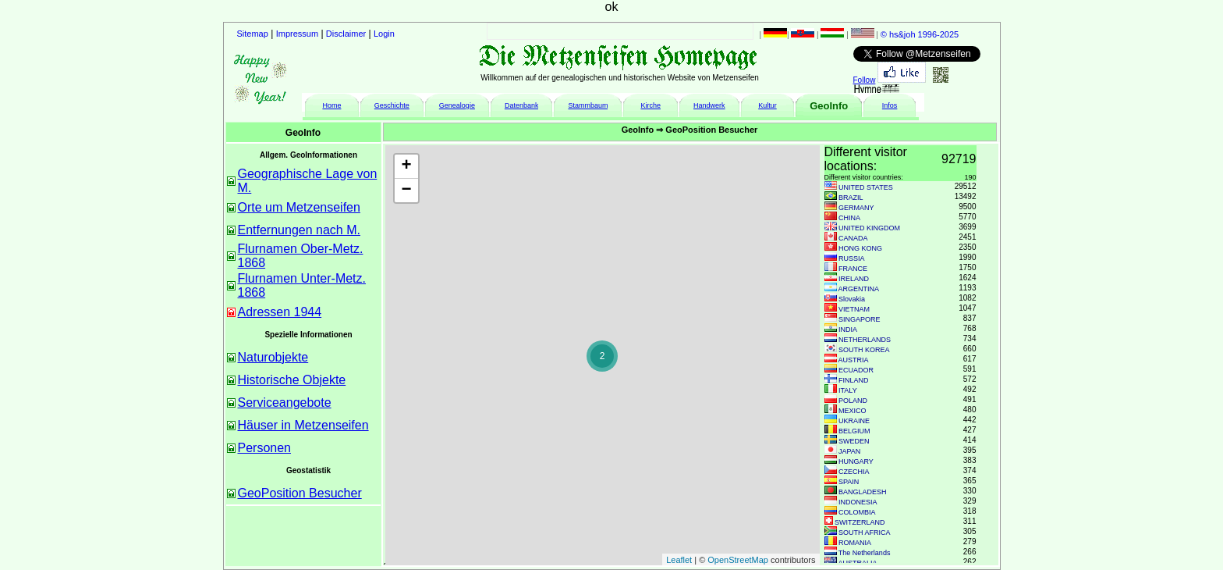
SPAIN (848, 482)
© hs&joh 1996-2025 (920, 34)
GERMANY (856, 208)
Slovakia (851, 299)
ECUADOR (856, 370)
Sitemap (252, 33)
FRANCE (852, 269)
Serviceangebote (284, 402)
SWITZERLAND (860, 522)
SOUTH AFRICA (864, 532)
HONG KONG (860, 248)
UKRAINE (854, 421)
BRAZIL (850, 197)
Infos (890, 105)
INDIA (847, 329)
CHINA (849, 218)
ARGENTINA (859, 289)
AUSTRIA (853, 360)
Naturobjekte (273, 357)
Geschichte (391, 105)
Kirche (650, 105)
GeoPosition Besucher (300, 493)
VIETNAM (854, 309)
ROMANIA (854, 543)
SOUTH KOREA (864, 350)
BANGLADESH (862, 492)
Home (331, 105)
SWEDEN (854, 441)
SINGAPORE (859, 319)
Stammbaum (588, 105)
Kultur (767, 105)
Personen (265, 447)
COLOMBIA (857, 512)
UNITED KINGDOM (869, 228)
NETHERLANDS (864, 340)
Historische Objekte (292, 380)
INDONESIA (857, 502)
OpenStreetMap (737, 560)
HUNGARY (856, 461)
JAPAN (849, 451)
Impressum (297, 33)
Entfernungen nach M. (299, 230)
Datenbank (522, 105)
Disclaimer (346, 33)
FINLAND (853, 380)
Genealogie (457, 105)
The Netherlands (864, 553)
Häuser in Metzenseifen (303, 425)
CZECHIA (854, 472)
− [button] (406, 190)
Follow (864, 80)
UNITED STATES (865, 187)
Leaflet (679, 560)
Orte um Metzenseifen (299, 207)
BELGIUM (854, 431)
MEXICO (852, 411)
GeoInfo (829, 106)
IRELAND (853, 279)
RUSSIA (851, 258)
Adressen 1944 (280, 312)
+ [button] (406, 166)
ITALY (847, 390)
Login (384, 33)
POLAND (852, 400)
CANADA (853, 238)
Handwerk (709, 105)
